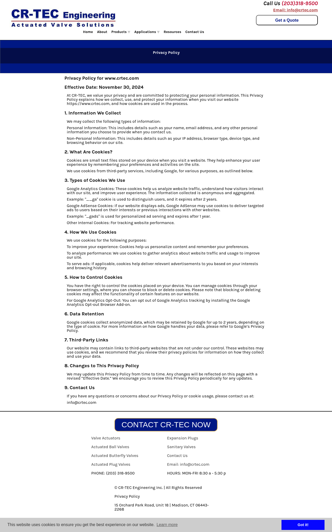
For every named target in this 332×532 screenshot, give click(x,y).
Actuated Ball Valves (110, 446)
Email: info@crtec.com (295, 10)
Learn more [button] (167, 524)
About (102, 32)
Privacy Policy (127, 496)
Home (88, 32)
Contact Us (194, 32)
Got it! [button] (303, 525)
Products (120, 32)
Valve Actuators (105, 438)
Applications (147, 32)
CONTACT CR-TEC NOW (166, 424)
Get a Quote (287, 20)
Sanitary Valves (181, 446)
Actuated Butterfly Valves (114, 455)
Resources (172, 32)
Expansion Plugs (182, 438)
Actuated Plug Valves (110, 464)
